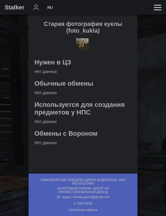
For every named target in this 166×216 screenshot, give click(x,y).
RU (50, 7)
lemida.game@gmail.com (91, 197)
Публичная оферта (83, 210)
